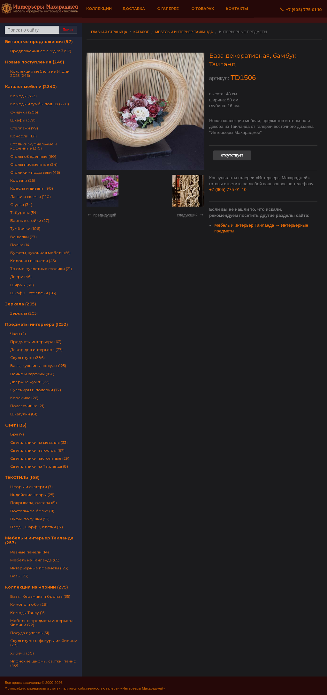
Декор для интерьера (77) (36, 349)
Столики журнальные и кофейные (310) (33, 146)
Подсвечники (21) (27, 405)
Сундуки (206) (24, 112)
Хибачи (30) (22, 653)
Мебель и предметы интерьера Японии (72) (41, 622)
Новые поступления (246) (34, 62)
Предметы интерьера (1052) (36, 324)
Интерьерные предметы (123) (39, 568)
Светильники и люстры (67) (37, 450)
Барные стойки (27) (29, 220)
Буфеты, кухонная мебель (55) (40, 252)
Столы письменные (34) (33, 164)
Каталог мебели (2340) (31, 86)
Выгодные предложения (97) (39, 41)
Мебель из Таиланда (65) (34, 560)
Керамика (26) (24, 397)
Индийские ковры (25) (32, 494)
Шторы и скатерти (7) (31, 486)
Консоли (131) (23, 136)
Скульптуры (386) (27, 357)
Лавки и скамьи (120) (30, 196)
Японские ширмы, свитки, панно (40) (43, 663)
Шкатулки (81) (23, 414)
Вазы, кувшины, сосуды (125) (38, 365)
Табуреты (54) (24, 212)
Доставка (133, 8)
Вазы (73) (19, 576)
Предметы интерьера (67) (35, 341)
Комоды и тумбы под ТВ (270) (39, 103)
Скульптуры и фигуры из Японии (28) (43, 642)
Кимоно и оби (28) (29, 604)
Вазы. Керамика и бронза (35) (40, 596)
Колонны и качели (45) (33, 260)
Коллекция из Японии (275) (36, 587)
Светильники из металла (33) (39, 442)
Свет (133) (16, 425)
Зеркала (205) (20, 304)
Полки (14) (20, 244)
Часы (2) (18, 333)
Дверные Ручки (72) (29, 381)
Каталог (141, 32)
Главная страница (109, 32)
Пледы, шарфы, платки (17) (36, 526)
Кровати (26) (22, 180)
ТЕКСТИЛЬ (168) (22, 477)
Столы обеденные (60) (33, 156)
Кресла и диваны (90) (31, 188)
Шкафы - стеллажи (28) (33, 292)
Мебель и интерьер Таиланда (184, 32)
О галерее (168, 8)
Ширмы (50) (22, 284)
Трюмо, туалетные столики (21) (41, 268)
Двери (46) (21, 276)
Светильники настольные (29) (39, 458)
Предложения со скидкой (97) (40, 50)
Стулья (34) (21, 204)
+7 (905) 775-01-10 (228, 189)
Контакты (237, 8)
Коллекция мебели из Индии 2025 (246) (40, 73)
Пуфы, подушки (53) (29, 518)
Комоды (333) (23, 95)
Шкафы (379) (22, 120)
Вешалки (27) (23, 236)
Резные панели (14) (29, 552)
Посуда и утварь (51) (29, 632)
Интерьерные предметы (243, 32)
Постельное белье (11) (32, 510)
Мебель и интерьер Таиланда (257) (39, 540)
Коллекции (99, 8)
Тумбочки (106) (25, 228)
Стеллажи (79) (24, 128)
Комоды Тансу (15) (28, 612)
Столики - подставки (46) (35, 172)
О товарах (202, 8)
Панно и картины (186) (32, 373)
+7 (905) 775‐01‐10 (301, 9)
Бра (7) (17, 434)
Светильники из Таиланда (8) (39, 466)
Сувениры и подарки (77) (35, 389)
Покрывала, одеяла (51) (33, 502)
